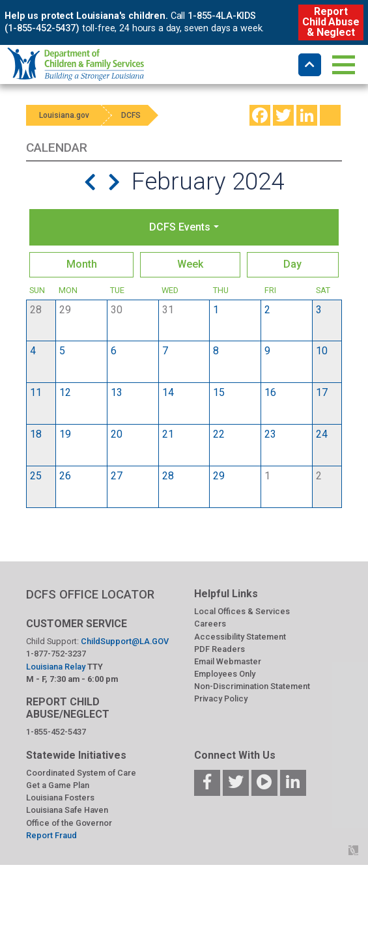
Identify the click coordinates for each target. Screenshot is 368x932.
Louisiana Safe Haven (67, 810)
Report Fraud (51, 835)
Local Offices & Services (242, 611)
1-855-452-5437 (56, 732)
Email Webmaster (227, 661)
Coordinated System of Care (81, 773)
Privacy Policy (221, 698)
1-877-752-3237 (56, 653)
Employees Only (224, 674)
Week (190, 264)
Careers (210, 623)
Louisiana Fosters (60, 797)
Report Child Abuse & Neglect (330, 21)
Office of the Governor (69, 823)
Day (292, 264)
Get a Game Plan (57, 785)
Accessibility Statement (240, 637)
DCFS (131, 115)
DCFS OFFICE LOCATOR (90, 594)
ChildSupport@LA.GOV (125, 641)
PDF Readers (219, 649)
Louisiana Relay (56, 666)
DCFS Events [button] (179, 227)
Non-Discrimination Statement (252, 686)
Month (81, 264)
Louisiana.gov (64, 115)
